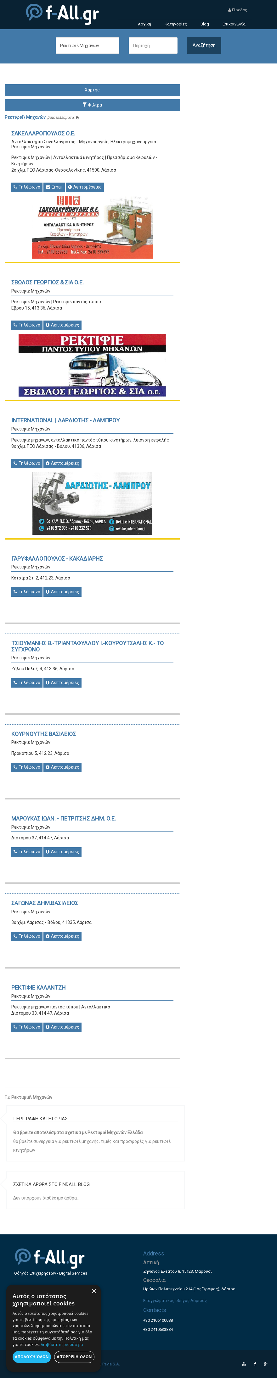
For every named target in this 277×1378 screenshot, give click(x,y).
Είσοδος (237, 10)
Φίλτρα (92, 104)
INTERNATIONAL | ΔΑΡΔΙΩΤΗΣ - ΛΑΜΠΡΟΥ (65, 420)
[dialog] (53, 1328)
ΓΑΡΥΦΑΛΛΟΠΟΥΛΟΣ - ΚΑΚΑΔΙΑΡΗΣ (57, 558)
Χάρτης (92, 89)
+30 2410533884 (158, 1329)
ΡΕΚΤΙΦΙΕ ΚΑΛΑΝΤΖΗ (38, 987)
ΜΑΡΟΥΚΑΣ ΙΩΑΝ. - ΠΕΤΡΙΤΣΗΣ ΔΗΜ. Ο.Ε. (63, 818)
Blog (205, 24)
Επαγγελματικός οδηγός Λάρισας (175, 1300)
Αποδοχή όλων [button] (32, 1356)
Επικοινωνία (234, 24)
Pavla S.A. (111, 1364)
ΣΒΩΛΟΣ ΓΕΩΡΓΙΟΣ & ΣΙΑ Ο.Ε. (47, 282)
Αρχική (144, 24)
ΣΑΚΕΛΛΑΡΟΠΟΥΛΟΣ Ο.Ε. (43, 133)
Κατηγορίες (176, 24)
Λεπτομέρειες (85, 186)
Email (54, 186)
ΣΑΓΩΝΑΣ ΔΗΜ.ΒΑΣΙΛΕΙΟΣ (44, 903)
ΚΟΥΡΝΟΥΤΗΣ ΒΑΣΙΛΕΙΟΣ (43, 734)
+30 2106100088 (158, 1320)
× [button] (93, 1291)
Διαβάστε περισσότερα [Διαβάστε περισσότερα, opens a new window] (62, 1344)
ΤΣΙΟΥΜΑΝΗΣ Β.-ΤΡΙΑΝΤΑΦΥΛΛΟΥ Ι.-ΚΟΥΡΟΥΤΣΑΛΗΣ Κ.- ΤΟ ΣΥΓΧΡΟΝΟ (87, 646)
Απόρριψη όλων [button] (74, 1356)
